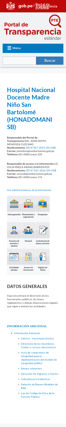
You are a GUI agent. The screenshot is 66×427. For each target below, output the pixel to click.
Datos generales (14, 206)
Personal (28, 232)
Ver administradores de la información (29, 190)
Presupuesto (43, 206)
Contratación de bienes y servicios (43, 233)
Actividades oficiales (14, 260)
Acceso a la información (28, 260)
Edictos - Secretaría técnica (37, 338)
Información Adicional (27, 333)
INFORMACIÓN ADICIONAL (27, 326)
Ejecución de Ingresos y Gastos (39, 373)
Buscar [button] (50, 60)
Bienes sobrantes (31, 368)
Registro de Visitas (43, 260)
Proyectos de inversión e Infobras (14, 234)
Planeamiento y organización (28, 207)
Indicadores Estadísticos (35, 379)
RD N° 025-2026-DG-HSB (41, 170)
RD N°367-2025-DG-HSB (41, 147)
